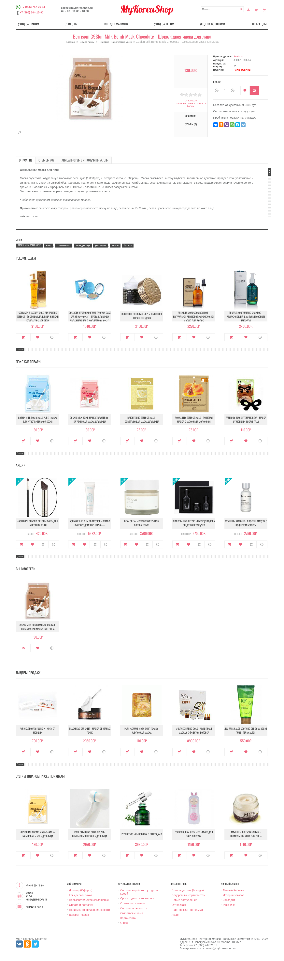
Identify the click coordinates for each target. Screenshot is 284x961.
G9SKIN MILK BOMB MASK (29, 245)
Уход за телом (164, 24)
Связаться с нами (131, 913)
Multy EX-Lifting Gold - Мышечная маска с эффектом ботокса (194, 730)
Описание (190, 116)
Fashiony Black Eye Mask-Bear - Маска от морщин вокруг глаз (246, 419)
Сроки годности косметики (137, 898)
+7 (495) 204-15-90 (31, 12)
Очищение (72, 24)
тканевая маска (63, 245)
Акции (175, 914)
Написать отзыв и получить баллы (191, 105)
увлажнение (100, 245)
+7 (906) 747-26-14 (33, 7)
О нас (124, 922)
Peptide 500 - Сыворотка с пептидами (141, 834)
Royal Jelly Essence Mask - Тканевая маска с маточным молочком (194, 419)
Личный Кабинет (233, 890)
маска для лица (83, 245)
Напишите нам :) (34, 906)
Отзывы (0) (191, 124)
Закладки (229, 899)
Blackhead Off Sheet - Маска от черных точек (89, 730)
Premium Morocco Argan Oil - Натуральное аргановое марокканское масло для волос (193, 316)
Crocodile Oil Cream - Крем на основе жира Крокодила (141, 316)
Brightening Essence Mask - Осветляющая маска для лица (142, 419)
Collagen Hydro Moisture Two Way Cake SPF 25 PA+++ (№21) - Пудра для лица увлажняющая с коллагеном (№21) (90, 316)
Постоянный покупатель (248, 9)
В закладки (245, 90)
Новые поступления (184, 899)
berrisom (128, 245)
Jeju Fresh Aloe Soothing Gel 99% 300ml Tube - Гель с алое (245, 730)
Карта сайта (128, 918)
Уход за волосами (212, 24)
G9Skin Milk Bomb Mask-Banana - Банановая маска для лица (38, 834)
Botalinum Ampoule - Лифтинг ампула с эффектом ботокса (246, 523)
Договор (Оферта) (80, 890)
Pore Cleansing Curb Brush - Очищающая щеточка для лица (89, 834)
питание (115, 245)
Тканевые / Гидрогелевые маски (115, 42)
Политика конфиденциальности (89, 909)
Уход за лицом (28, 24)
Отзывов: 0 (191, 100)
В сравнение (43, 544)
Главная (70, 42)
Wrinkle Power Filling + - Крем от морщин (37, 730)
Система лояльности (133, 908)
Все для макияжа (116, 24)
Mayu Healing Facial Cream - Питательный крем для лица (246, 834)
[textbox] (222, 9)
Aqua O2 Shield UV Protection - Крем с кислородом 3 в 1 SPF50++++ (90, 523)
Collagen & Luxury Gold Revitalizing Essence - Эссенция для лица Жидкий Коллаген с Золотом (38, 316)
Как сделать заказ (80, 895)
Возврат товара (79, 914)
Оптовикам (179, 904)
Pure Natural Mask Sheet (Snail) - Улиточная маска (141, 730)
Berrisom (238, 56)
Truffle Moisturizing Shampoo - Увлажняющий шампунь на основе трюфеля (246, 316)
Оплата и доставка (81, 904)
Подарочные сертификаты (189, 895)
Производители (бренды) (188, 890)
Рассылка (229, 904)
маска (48, 245)
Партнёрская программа (187, 909)
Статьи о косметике (132, 903)
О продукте (52, 337)
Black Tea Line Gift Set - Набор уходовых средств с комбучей (194, 523)
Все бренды (259, 24)
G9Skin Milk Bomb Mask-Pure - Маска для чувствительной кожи (37, 419)
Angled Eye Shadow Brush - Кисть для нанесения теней (37, 523)
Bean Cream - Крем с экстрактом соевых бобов (141, 523)
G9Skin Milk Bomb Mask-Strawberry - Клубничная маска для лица (89, 419)
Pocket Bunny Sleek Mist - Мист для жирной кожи (194, 834)
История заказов (233, 895)
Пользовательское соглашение (89, 899)
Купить (23, 337)
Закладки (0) (256, 9)
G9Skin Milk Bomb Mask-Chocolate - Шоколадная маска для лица (38, 627)
